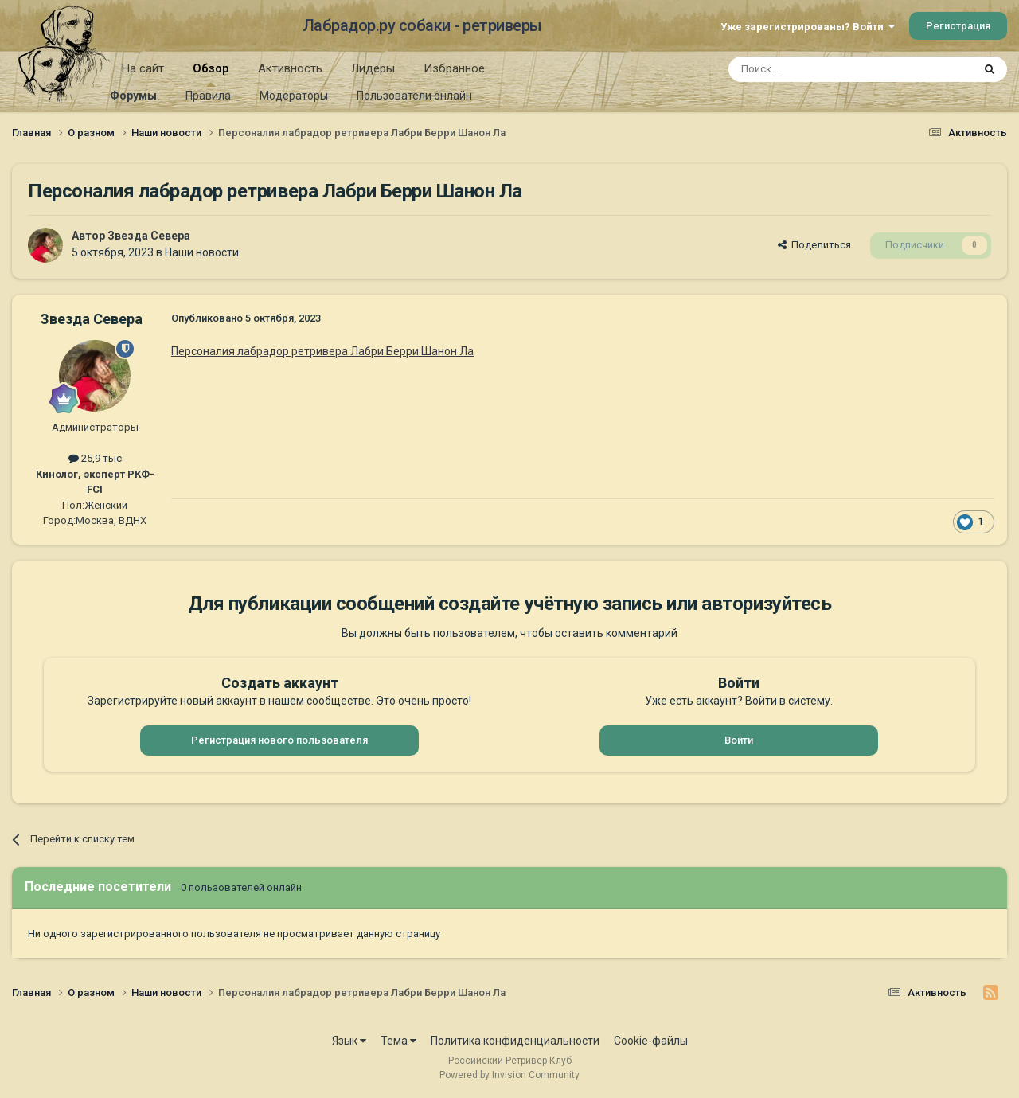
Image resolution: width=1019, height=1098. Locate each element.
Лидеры (373, 68)
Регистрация (958, 26)
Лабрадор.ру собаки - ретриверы (422, 25)
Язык (349, 1040)
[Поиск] (814, 69)
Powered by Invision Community (509, 1074)
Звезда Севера (148, 235)
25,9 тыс (95, 458)
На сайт (143, 68)
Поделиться (814, 245)
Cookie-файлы (651, 1040)
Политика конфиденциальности (515, 1040)
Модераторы (294, 95)
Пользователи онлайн (414, 95)
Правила (208, 95)
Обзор (211, 74)
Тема (398, 1040)
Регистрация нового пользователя (279, 740)
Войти (738, 740)
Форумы (133, 95)
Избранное (454, 68)
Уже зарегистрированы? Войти (807, 27)
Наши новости (202, 252)
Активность (290, 68)
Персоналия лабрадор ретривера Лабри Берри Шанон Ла (322, 351)
